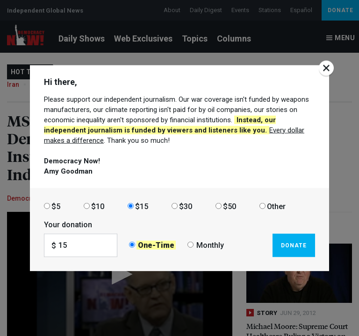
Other (276, 206)
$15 (141, 206)
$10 (97, 206)
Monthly (210, 245)
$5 (55, 206)
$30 (185, 206)
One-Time (156, 245)
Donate (294, 245)
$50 (229, 206)
